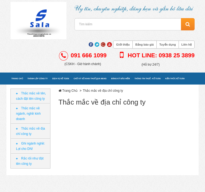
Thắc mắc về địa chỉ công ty (30, 131)
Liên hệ (187, 44)
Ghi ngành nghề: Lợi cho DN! (30, 146)
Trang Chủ (69, 91)
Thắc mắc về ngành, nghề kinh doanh (28, 113)
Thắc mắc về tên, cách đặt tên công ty (31, 96)
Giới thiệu (123, 44)
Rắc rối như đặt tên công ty (30, 161)
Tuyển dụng (167, 44)
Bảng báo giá (144, 44)
